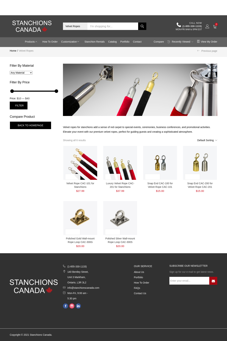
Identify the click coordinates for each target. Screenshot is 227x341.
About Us (139, 272)
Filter (19, 105)
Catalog (112, 41)
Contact (137, 41)
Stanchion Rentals (94, 41)
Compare (159, 41)
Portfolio (124, 41)
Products (30, 41)
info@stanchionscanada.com (83, 287)
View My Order (207, 41)
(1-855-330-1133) (189, 25)
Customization (69, 41)
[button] (75, 26)
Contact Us (140, 293)
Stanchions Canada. (41, 334)
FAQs (137, 288)
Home (13, 50)
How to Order (50, 41)
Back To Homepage (30, 125)
